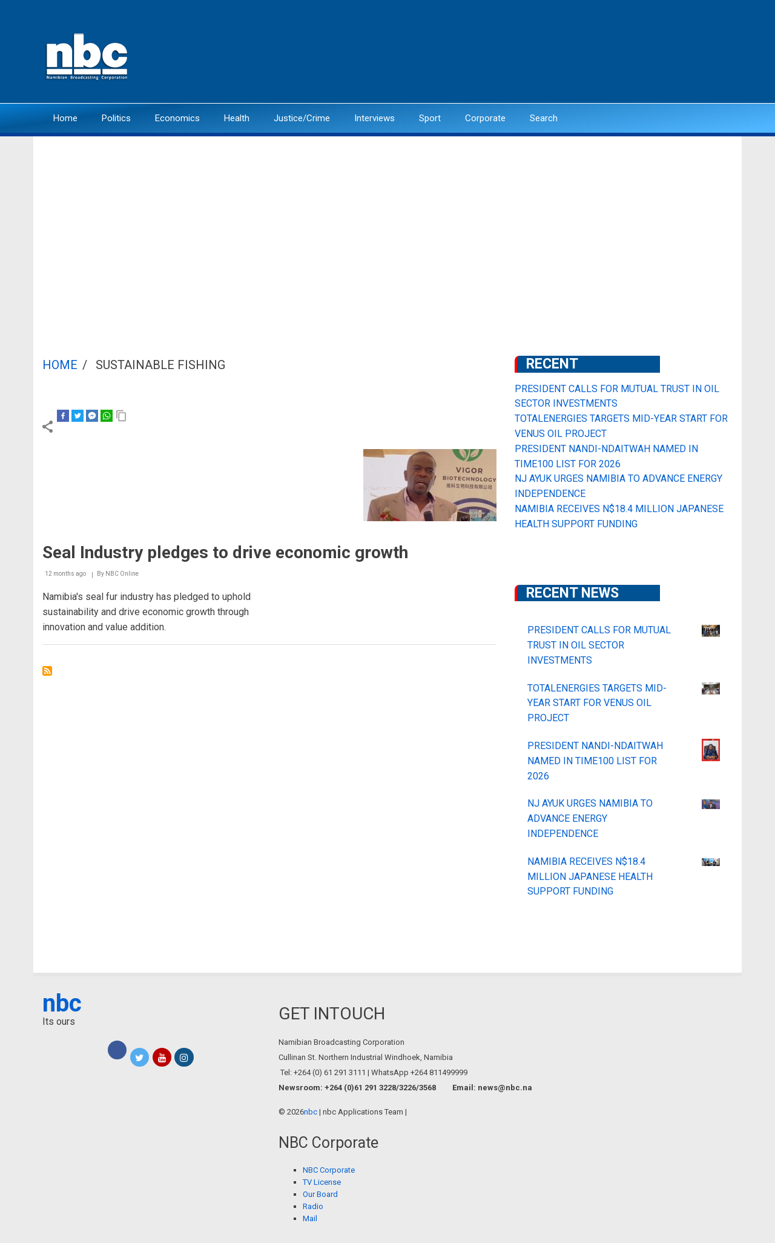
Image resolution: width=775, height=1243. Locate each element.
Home (65, 118)
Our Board (320, 1194)
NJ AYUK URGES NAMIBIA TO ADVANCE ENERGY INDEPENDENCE (590, 818)
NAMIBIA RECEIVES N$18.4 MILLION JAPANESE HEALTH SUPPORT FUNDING (590, 877)
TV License (322, 1182)
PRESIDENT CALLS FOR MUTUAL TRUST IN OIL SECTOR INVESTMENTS (599, 645)
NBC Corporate (329, 1170)
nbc (62, 1003)
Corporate (485, 118)
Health (236, 118)
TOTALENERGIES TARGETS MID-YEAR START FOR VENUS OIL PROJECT (597, 703)
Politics (116, 118)
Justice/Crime (302, 118)
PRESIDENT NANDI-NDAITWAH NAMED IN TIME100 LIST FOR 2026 (595, 761)
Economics (177, 118)
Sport (430, 118)
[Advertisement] (387, 227)
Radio (313, 1206)
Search (544, 118)
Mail (310, 1218)
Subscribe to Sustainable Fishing (47, 671)
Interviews (374, 118)
